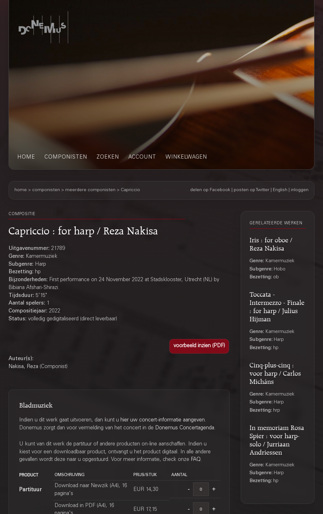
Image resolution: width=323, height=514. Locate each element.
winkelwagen (186, 157)
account (142, 157)
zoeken (108, 157)
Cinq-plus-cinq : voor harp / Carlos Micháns (275, 372)
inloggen (299, 190)
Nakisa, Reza (23, 367)
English (280, 190)
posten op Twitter (251, 190)
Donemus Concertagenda (184, 428)
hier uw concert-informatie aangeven (162, 420)
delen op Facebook (210, 190)
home (26, 157)
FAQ (196, 460)
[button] (199, 346)
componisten (65, 157)
